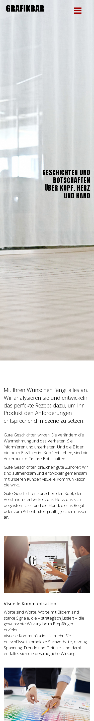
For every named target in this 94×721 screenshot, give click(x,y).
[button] (77, 10)
